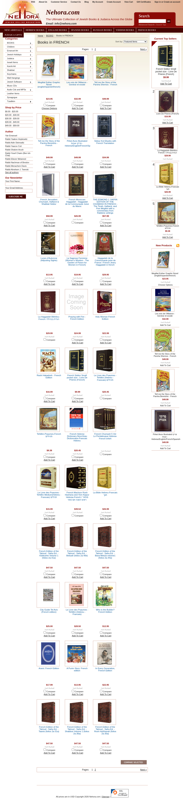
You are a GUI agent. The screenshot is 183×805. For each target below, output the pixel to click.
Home (40, 35)
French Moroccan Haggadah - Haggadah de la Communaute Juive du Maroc (77, 202)
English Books (57, 30)
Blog (86, 2)
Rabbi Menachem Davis (15, 166)
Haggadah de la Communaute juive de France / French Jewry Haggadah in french (105, 261)
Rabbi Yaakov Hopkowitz (16, 139)
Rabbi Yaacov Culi (13, 146)
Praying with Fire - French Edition (77, 318)
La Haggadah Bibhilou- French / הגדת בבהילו (49, 318)
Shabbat (18, 70)
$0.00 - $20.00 (11, 111)
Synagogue (12, 97)
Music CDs (12, 86)
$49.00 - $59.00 (12, 125)
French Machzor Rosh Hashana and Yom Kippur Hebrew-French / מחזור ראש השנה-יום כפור (77, 496)
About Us (43, 2)
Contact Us (76, 2)
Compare (50, 105)
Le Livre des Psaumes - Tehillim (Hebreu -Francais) (77, 612)
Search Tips (161, 25)
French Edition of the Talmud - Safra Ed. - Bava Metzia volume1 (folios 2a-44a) (105, 554)
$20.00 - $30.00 (12, 115)
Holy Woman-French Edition (105, 318)
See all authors (12, 172)
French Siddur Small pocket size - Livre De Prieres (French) (77, 377)
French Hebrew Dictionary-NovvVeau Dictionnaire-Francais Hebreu (77, 437)
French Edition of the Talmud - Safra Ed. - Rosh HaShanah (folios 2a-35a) (105, 730)
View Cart (128, 2)
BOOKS (18, 43)
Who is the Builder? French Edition (105, 611)
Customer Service (59, 2)
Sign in (157, 2)
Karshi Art (18, 66)
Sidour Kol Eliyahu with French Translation (105, 142)
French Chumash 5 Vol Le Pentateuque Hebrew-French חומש (105, 436)
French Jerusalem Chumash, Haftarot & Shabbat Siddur (49, 201)
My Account (97, 2)
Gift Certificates (144, 2)
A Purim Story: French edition (77, 669)
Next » (143, 49)
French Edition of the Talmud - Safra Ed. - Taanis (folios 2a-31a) (49, 729)
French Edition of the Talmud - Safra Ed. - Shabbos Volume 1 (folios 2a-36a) (77, 730)
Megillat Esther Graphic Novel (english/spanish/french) (49, 84)
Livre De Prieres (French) (167, 114)
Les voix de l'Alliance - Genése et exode (77, 83)
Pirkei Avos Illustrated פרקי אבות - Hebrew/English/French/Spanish (80, 143)
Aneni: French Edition (49, 668)
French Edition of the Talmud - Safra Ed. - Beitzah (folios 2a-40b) (77, 553)
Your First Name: (12, 181)
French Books (147, 30)
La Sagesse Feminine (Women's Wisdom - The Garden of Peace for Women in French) (77, 261)
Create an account (172, 2)
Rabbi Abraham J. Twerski (17, 169)
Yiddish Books (125, 30)
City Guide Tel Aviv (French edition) (49, 611)
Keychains (11, 74)
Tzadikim (18, 101)
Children (18, 47)
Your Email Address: (14, 188)
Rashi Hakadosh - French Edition (49, 376)
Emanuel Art (18, 51)
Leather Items (13, 93)
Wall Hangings (13, 78)
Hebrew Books (35, 30)
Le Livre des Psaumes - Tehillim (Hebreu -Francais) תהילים (105, 377)
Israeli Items (18, 62)
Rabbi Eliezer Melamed (15, 159)
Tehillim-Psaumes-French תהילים (49, 435)
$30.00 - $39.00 (12, 118)
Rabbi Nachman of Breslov (17, 162)
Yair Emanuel (11, 135)
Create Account (114, 2)
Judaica (18, 58)
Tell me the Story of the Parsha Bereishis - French (49, 143)
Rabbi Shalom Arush (14, 150)
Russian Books (102, 30)
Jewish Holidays (18, 54)
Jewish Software (18, 82)
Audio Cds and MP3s (18, 89)
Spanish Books (80, 30)
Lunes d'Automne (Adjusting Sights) (49, 259)
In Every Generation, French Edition (105, 669)
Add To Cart (77, 108)
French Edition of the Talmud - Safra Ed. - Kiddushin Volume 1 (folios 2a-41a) (49, 554)
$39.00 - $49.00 (12, 122)
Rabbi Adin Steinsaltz (14, 142)
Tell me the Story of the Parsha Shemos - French (105, 83)
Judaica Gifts (13, 35)
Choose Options (49, 108)
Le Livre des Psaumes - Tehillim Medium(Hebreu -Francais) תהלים (49, 494)
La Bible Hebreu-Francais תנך (105, 493)
